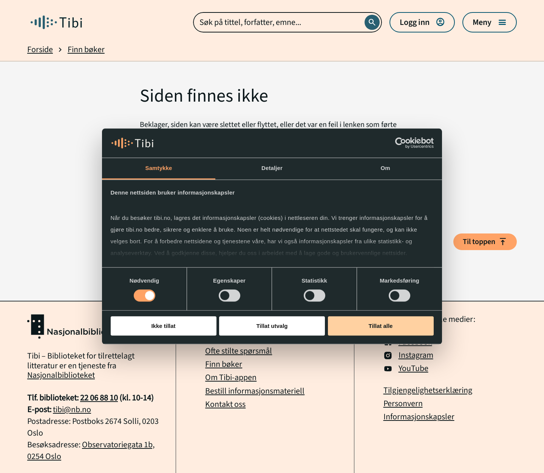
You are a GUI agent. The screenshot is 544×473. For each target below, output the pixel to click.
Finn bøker (86, 50)
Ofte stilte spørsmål (238, 351)
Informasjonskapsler (418, 417)
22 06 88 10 (99, 398)
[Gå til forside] (56, 22)
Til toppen (485, 241)
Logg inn (422, 22)
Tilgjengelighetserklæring (427, 390)
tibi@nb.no (72, 409)
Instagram (408, 355)
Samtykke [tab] (158, 168)
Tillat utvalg (271, 326)
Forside (40, 50)
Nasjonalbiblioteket (61, 375)
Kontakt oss (225, 404)
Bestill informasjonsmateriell (254, 391)
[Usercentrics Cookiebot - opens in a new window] (401, 143)
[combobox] (287, 22)
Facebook (407, 342)
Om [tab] (385, 168)
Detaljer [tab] (272, 168)
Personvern (403, 403)
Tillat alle (381, 326)
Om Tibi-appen (231, 377)
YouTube (405, 368)
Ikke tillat (163, 326)
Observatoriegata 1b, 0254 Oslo (91, 450)
